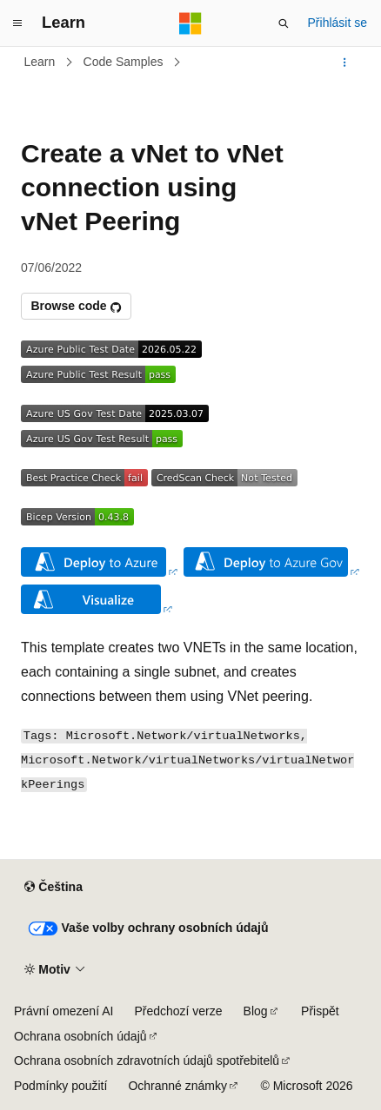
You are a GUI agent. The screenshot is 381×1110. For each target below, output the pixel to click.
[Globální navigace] (17, 23)
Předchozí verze (178, 1011)
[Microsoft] (190, 23)
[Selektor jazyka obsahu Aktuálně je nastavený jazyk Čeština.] (53, 888)
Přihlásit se (337, 23)
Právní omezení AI (63, 1011)
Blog (256, 1011)
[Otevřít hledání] (283, 23)
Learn (40, 62)
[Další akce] (345, 62)
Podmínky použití (60, 1086)
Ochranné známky (177, 1086)
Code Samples (124, 62)
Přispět (320, 1011)
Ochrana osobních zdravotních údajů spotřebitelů (146, 1060)
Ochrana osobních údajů (80, 1036)
